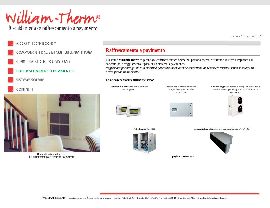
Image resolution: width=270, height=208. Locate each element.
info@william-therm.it (216, 197)
